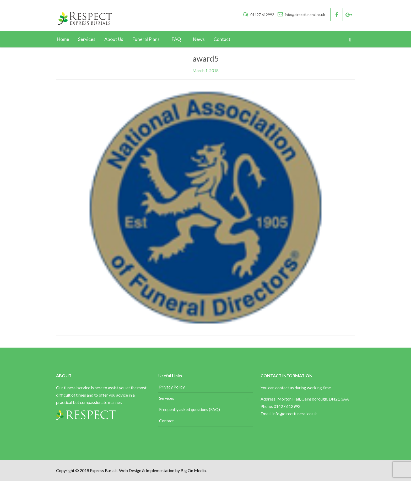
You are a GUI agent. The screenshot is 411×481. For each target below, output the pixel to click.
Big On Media (193, 470)
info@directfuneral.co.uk (301, 14)
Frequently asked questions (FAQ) (189, 409)
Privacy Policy (172, 386)
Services (166, 398)
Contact (166, 420)
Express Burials (103, 470)
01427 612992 (259, 14)
